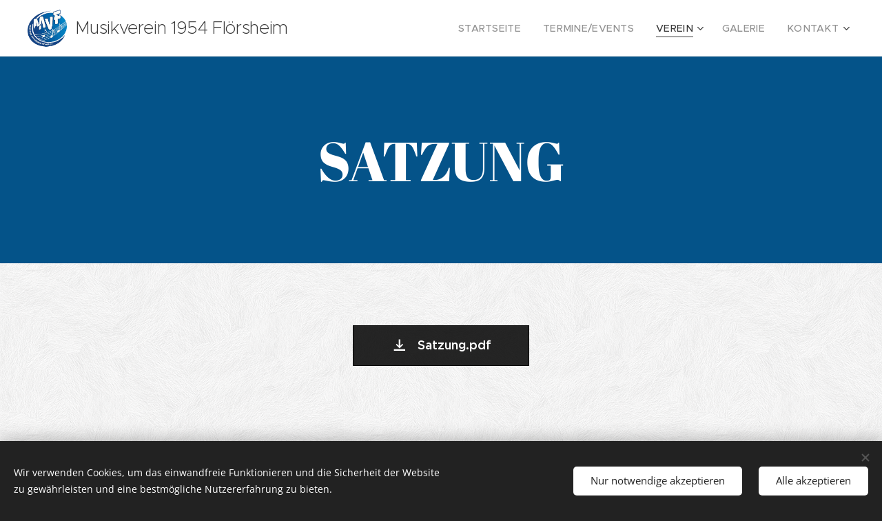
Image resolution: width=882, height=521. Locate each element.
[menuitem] (518, 28)
